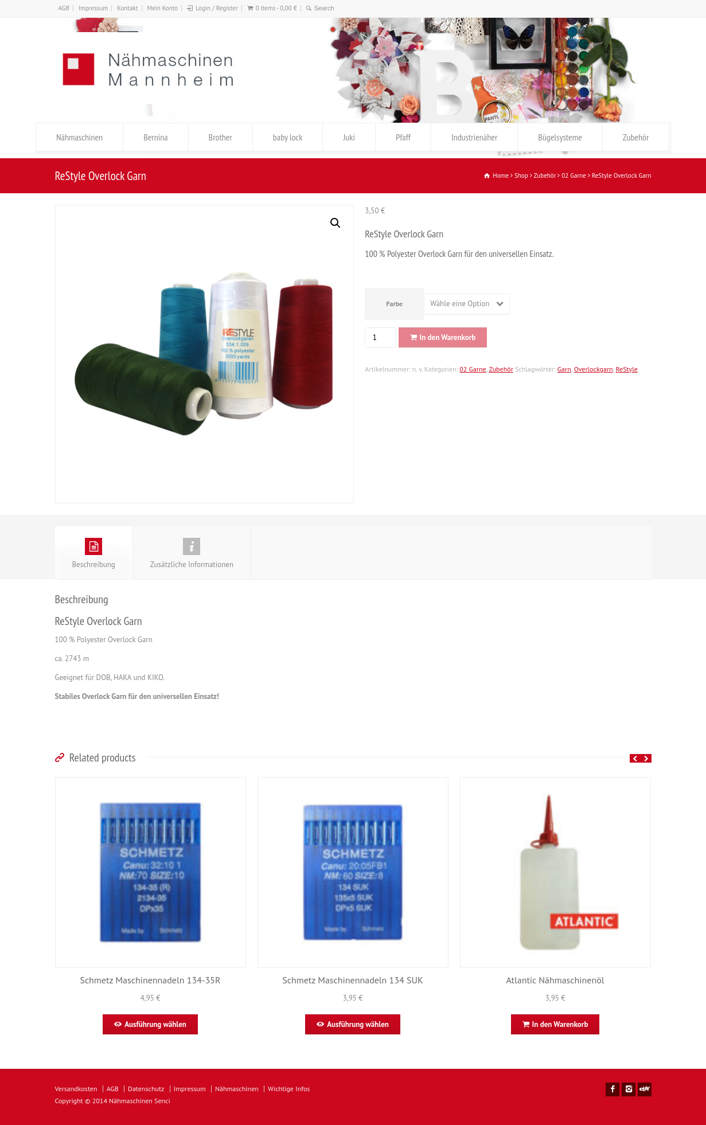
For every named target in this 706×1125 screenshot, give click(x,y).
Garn (564, 369)
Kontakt (127, 8)
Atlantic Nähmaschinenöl (555, 980)
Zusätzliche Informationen (191, 553)
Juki (348, 137)
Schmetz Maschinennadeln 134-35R (150, 980)
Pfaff (403, 137)
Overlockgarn (593, 369)
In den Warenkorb (448, 337)
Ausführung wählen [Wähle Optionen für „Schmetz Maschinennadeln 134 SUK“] (358, 1024)
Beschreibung (93, 553)
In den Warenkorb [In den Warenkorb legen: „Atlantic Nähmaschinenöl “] (560, 1024)
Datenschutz (146, 1088)
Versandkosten (76, 1088)
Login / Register (216, 8)
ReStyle (627, 369)
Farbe (394, 303)
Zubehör (636, 137)
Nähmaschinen (79, 137)
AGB (63, 8)
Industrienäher (474, 137)
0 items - (276, 8)
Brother (220, 137)
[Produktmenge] (378, 337)
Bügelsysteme (560, 137)
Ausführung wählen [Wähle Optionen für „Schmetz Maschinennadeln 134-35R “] (155, 1024)
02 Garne (472, 369)
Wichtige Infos (289, 1088)
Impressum (93, 8)
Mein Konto (162, 8)
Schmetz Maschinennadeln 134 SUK (352, 980)
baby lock (288, 137)
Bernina (155, 137)
